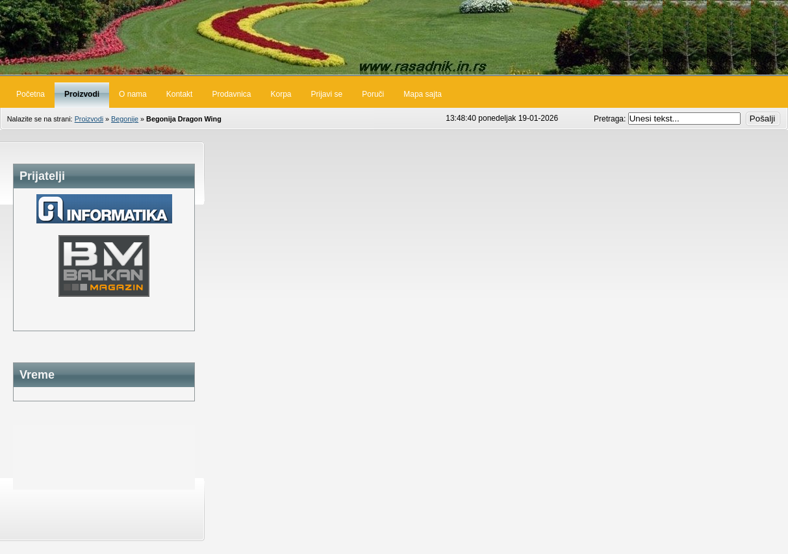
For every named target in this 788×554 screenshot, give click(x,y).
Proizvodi (89, 119)
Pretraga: (611, 118)
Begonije (124, 119)
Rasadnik (394, 37)
